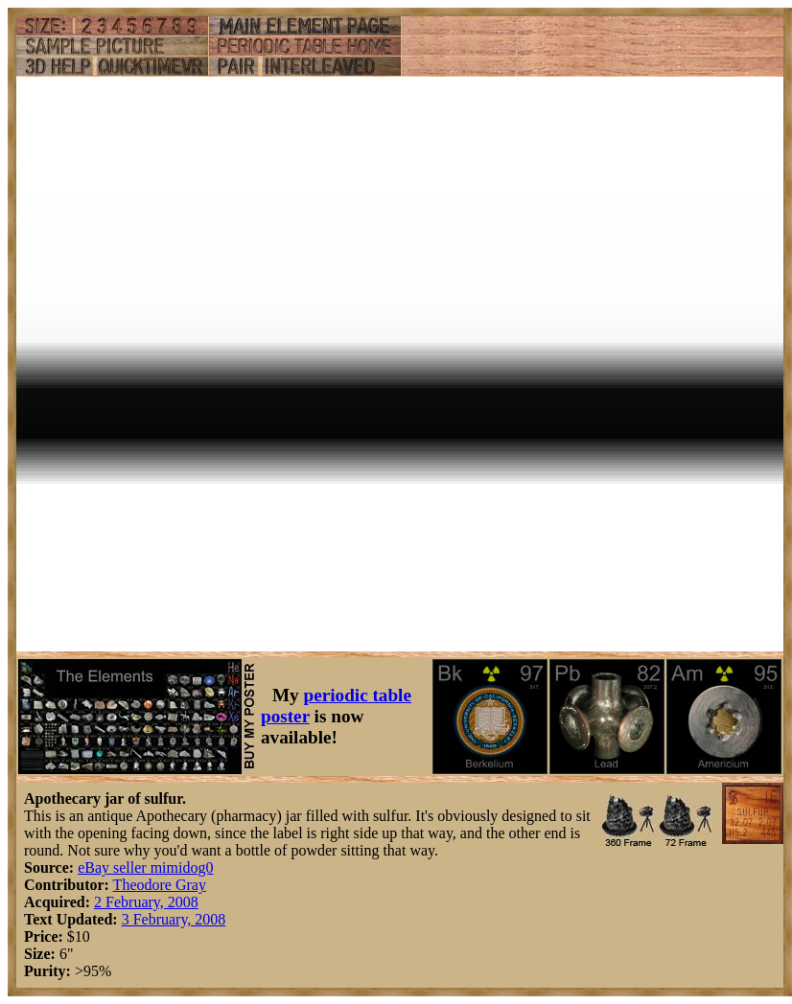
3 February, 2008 (174, 919)
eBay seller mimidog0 (145, 867)
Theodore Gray (159, 885)
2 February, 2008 (146, 902)
